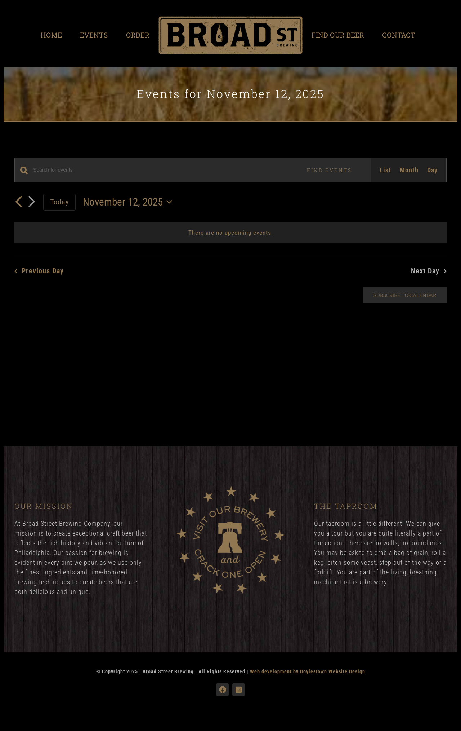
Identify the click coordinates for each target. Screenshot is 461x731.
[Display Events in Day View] (432, 170)
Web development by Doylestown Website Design (307, 671)
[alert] (230, 232)
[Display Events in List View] (385, 170)
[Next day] (31, 202)
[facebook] (222, 689)
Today (59, 202)
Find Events (329, 170)
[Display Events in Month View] (409, 170)
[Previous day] (18, 202)
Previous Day (43, 271)
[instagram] (238, 689)
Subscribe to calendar (404, 295)
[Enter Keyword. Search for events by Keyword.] (160, 170)
